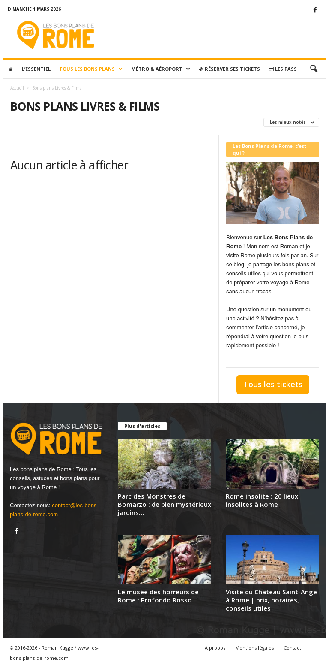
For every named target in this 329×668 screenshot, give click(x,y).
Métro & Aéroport (160, 69)
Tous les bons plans (91, 69)
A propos (215, 647)
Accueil (17, 88)
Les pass (283, 69)
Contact (292, 647)
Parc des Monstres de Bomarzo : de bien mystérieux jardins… (164, 504)
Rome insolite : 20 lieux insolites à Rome (262, 500)
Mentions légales (254, 647)
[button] (313, 69)
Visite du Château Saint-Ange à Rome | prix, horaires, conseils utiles (271, 599)
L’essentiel (36, 69)
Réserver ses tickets (229, 69)
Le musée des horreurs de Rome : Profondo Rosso (158, 595)
